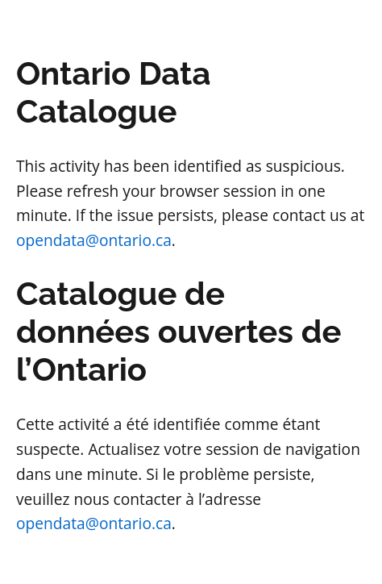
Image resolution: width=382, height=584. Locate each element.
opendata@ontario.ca (94, 240)
